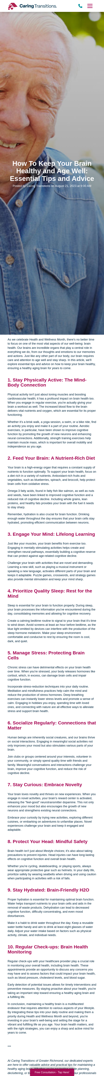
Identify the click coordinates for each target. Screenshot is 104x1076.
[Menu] (89, 6)
